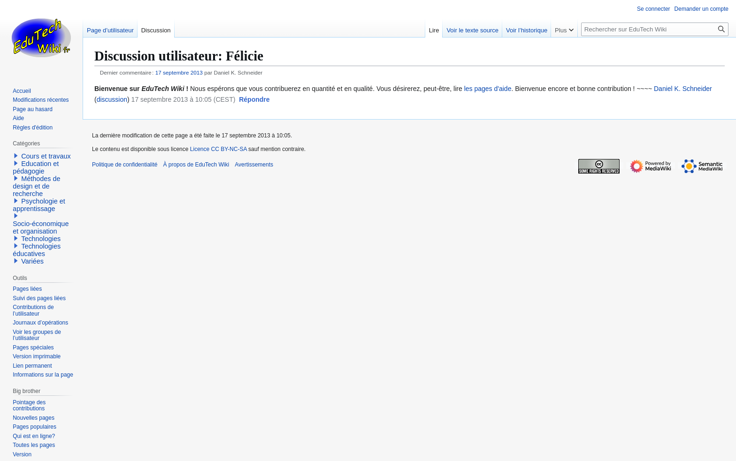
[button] (254, 99)
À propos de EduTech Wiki (196, 164)
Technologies (41, 238)
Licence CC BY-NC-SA (218, 149)
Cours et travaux (46, 156)
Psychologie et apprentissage (39, 204)
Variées (32, 261)
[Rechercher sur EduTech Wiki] (654, 29)
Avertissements (254, 164)
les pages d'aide (488, 88)
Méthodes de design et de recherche (36, 186)
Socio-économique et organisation (41, 227)
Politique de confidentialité (124, 164)
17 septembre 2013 (179, 72)
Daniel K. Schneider (683, 88)
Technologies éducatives (37, 249)
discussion (112, 99)
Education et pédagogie (36, 167)
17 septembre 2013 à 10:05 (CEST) (183, 99)
